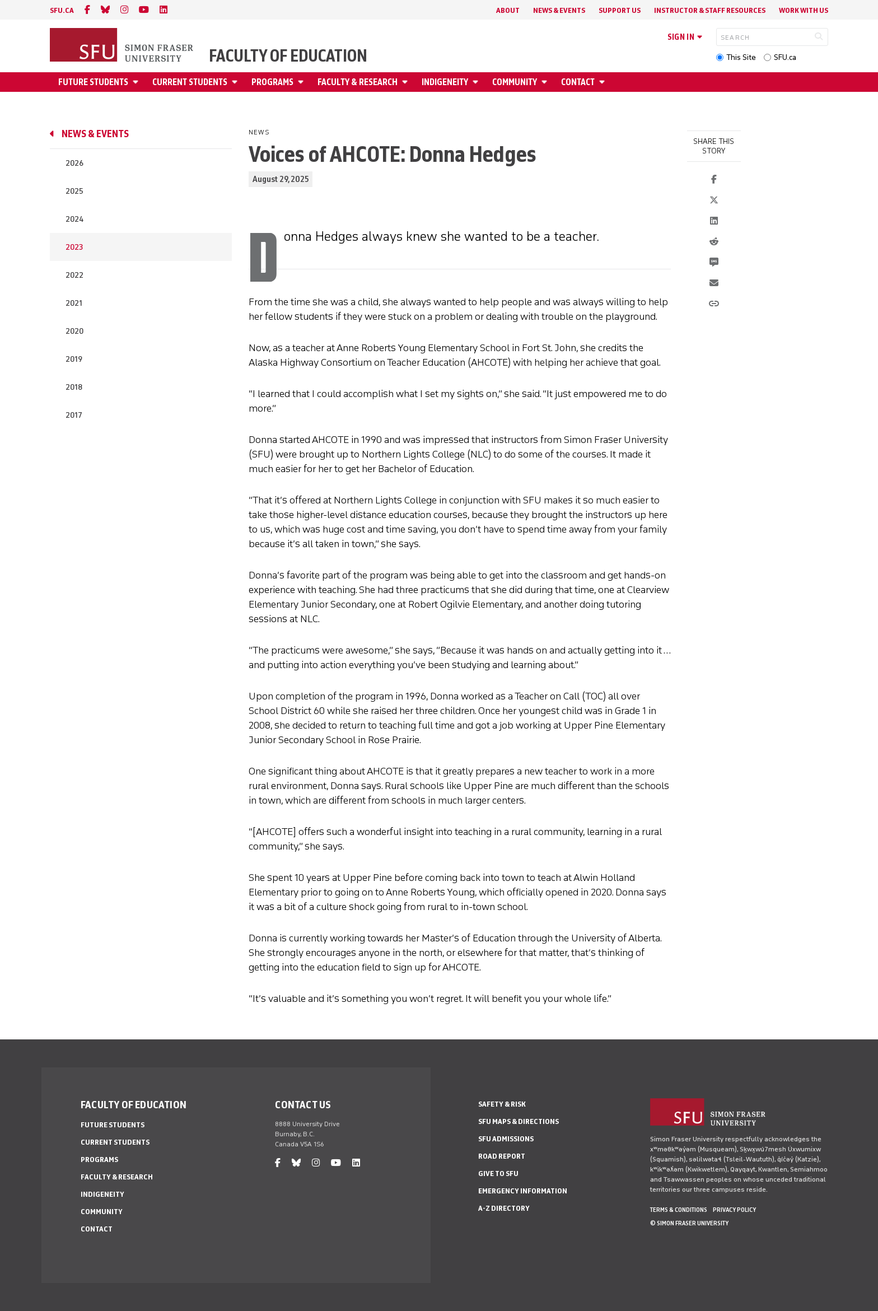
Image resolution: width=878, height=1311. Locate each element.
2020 (74, 331)
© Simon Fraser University (689, 1223)
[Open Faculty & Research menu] (406, 82)
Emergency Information (522, 1191)
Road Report (501, 1156)
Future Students (93, 82)
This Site (741, 57)
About (508, 10)
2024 (74, 219)
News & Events (559, 10)
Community (514, 82)
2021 (74, 303)
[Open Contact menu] (603, 82)
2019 (74, 359)
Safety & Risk (502, 1104)
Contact (578, 82)
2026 (74, 163)
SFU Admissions (506, 1139)
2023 (74, 247)
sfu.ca (62, 10)
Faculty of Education (288, 56)
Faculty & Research (357, 82)
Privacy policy (734, 1210)
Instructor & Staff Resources (709, 10)
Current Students (189, 82)
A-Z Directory (504, 1208)
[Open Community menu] (546, 82)
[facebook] (87, 9)
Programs (272, 82)
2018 (74, 387)
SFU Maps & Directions (518, 1121)
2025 (74, 191)
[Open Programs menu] (302, 82)
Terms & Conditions (678, 1210)
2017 (74, 415)
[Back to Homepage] (122, 46)
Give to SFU (498, 1173)
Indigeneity (445, 82)
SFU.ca (785, 57)
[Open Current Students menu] (236, 82)
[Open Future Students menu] (137, 82)
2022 (74, 275)
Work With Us (803, 10)
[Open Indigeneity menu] (477, 82)
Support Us (620, 10)
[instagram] (124, 9)
